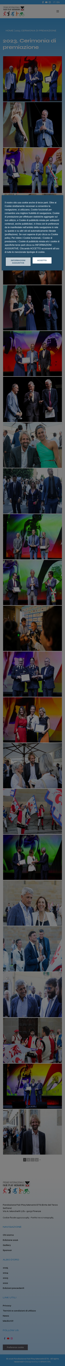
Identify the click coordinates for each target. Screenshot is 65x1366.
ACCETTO (42, 260)
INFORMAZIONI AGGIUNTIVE (18, 261)
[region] (32, 232)
